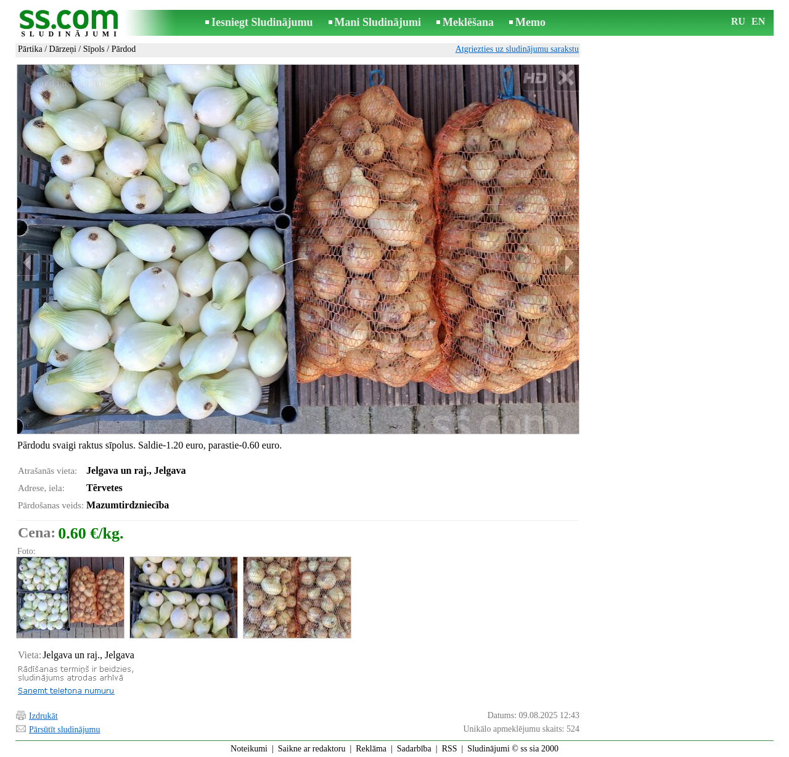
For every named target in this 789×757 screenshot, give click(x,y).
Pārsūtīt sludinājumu (64, 729)
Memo (530, 22)
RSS (449, 748)
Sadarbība (414, 748)
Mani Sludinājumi (378, 22)
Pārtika (30, 49)
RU (738, 21)
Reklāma (371, 748)
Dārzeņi (62, 49)
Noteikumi (249, 748)
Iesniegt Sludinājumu (262, 22)
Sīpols (94, 49)
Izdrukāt (43, 716)
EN (758, 21)
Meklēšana (468, 22)
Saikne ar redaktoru (312, 748)
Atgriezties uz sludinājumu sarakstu (517, 49)
